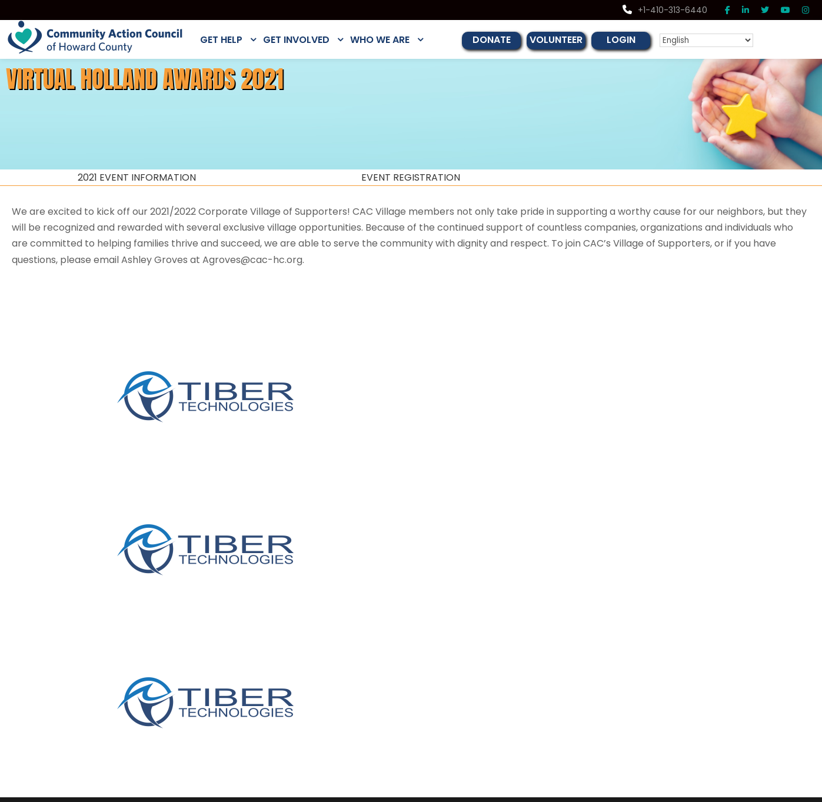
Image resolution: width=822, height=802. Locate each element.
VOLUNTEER (569, 40)
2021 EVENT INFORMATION (137, 177)
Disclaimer (715, 792)
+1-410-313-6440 (667, 10)
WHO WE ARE (389, 40)
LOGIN (635, 40)
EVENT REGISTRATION (410, 177)
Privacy (753, 792)
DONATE (502, 40)
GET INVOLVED (302, 40)
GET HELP (223, 40)
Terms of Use (796, 792)
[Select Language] (715, 40)
